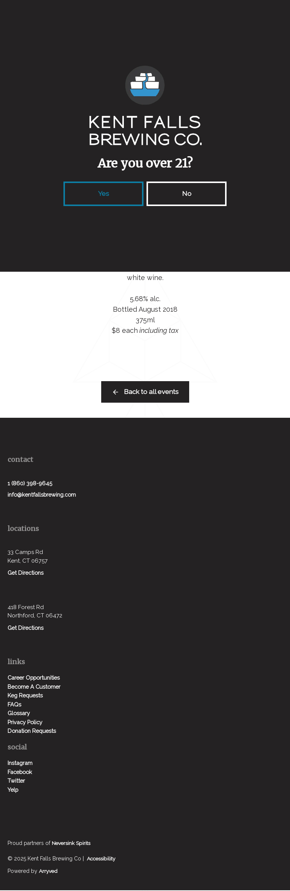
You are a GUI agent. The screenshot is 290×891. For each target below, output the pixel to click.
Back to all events (151, 392)
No (186, 193)
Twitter (16, 781)
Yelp (13, 790)
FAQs (14, 705)
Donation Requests (33, 731)
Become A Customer (35, 687)
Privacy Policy (26, 723)
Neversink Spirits (72, 844)
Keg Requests (26, 696)
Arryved (48, 872)
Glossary (19, 714)
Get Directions (26, 573)
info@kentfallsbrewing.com (44, 495)
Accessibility (102, 859)
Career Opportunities (36, 678)
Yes (103, 193)
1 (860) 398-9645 (30, 483)
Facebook (21, 772)
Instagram (21, 763)
